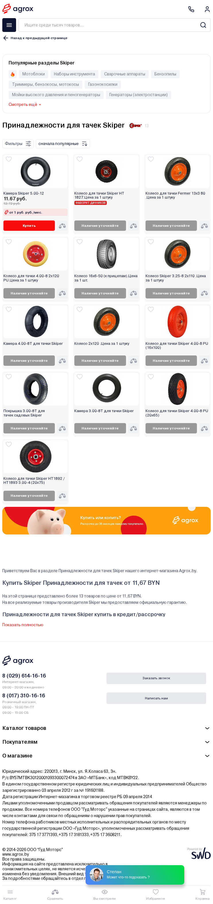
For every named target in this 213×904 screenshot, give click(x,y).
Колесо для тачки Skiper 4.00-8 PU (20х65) (177, 413)
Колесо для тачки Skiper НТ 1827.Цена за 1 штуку (99, 195)
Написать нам (156, 698)
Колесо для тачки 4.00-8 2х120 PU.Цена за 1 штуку (31, 278)
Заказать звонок (156, 678)
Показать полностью (22, 625)
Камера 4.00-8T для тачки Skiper (33, 344)
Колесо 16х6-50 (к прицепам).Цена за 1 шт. (106, 278)
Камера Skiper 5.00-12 (23, 193)
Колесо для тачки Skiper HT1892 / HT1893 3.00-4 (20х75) (34, 481)
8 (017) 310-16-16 (23, 695)
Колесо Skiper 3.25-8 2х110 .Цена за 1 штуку (176, 278)
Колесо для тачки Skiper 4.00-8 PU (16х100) (177, 346)
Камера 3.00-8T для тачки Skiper (104, 411)
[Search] (203, 25)
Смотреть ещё (23, 104)
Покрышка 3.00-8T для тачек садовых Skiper (24, 413)
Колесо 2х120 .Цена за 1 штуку (101, 344)
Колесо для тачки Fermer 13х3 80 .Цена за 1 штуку (175, 195)
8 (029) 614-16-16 (24, 676)
